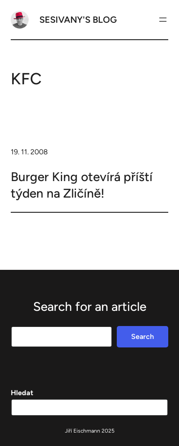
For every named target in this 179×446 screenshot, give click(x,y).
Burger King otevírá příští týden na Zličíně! (82, 184)
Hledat (22, 392)
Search (142, 336)
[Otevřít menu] (163, 19)
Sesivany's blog (78, 19)
